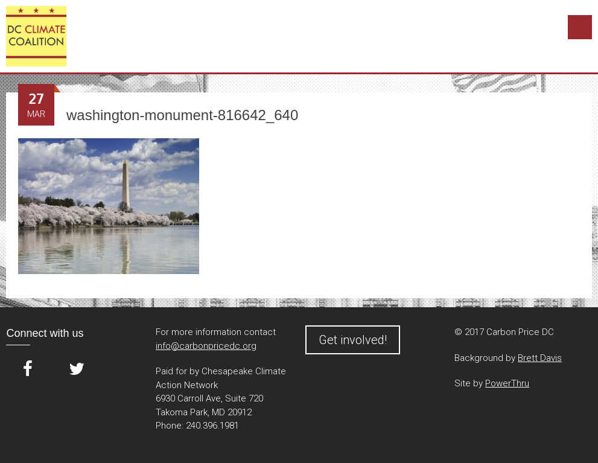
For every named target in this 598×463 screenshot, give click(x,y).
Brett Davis (540, 358)
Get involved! (353, 340)
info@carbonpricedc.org (206, 345)
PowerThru (507, 383)
